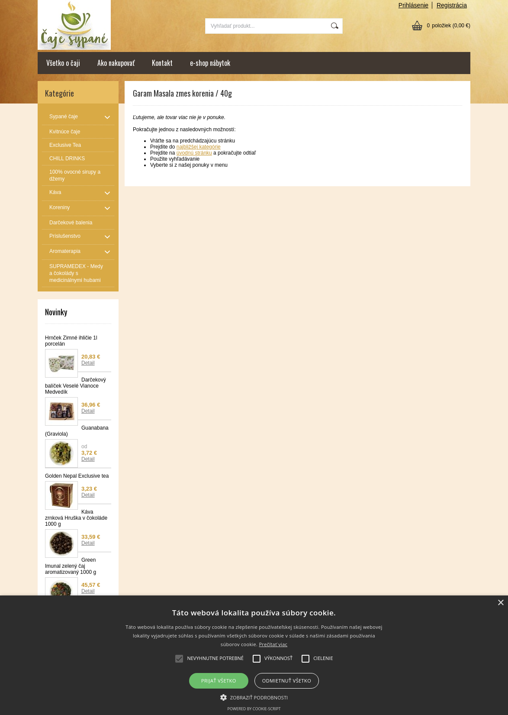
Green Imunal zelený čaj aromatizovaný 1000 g (70, 566)
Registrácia (452, 5)
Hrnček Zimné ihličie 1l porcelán (71, 341)
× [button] (500, 603)
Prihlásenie (413, 5)
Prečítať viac (273, 644)
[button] (254, 697)
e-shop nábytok (210, 63)
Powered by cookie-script (254, 709)
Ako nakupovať (116, 63)
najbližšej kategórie (199, 147)
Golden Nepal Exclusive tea (77, 476)
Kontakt (162, 63)
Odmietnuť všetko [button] (286, 680)
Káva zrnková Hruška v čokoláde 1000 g (76, 518)
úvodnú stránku (194, 153)
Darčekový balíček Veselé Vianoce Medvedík (75, 386)
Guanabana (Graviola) (77, 431)
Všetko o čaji (63, 63)
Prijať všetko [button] (218, 680)
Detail (88, 363)
